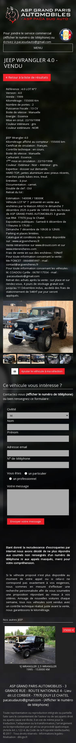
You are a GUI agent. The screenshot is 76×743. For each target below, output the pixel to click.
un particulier (35, 473)
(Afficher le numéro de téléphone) (26, 37)
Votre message (18, 486)
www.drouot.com (46, 245)
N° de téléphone (18, 458)
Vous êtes (15, 473)
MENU (38, 48)
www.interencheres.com (21, 249)
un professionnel (22, 479)
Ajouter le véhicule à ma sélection (41, 371)
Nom (10, 421)
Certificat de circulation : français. (27, 145)
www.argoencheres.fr (26, 241)
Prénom (12, 432)
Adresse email (17, 447)
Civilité (11, 409)
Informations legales (51, 733)
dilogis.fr (22, 737)
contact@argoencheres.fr (22, 264)
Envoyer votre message (25, 521)
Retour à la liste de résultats (27, 77)
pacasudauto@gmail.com (34, 42)
